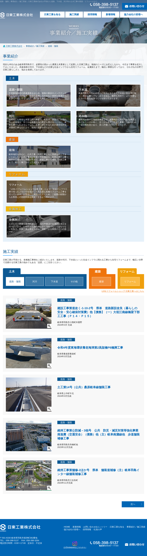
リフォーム (130, 281)
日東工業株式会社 (14, 46)
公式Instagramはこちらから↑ (75, 544)
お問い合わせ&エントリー (95, 527)
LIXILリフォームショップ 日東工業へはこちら (123, 291)
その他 (74, 281)
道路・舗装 (15, 281)
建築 (101, 281)
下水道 (54, 281)
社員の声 (98, 529)
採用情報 (92, 14)
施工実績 (74, 14)
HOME (67, 527)
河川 (34, 281)
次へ (133, 504)
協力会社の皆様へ (133, 14)
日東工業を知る (52, 14)
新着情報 (110, 14)
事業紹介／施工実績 (136, 527)
